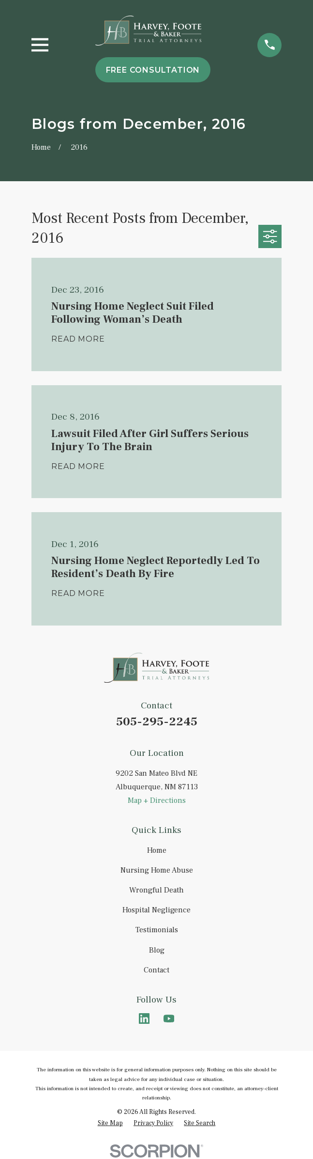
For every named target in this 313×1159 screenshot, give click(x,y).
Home (156, 850)
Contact (156, 970)
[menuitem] (110, 1122)
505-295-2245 (156, 722)
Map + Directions (157, 800)
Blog (156, 950)
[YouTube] (169, 1018)
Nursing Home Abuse (156, 870)
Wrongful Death (156, 890)
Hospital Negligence (156, 910)
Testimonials (156, 930)
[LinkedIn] (144, 1018)
